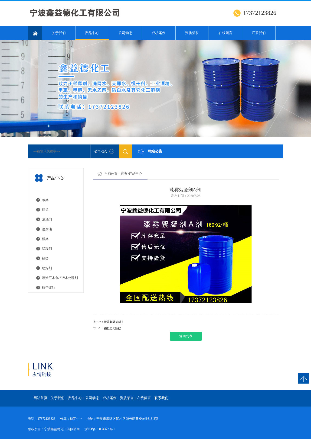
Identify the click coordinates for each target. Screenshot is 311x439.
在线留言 (225, 33)
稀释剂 (47, 248)
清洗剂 (47, 219)
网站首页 (40, 398)
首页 (124, 173)
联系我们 (259, 33)
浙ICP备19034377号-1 (100, 429)
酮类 (45, 239)
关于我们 (59, 33)
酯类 (45, 258)
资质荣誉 (192, 33)
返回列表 (185, 336)
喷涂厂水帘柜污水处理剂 (60, 278)
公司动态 (125, 33)
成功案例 (159, 33)
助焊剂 (47, 268)
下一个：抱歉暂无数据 (107, 328)
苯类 (45, 200)
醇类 (45, 209)
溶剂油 (47, 229)
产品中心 (92, 35)
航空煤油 (48, 287)
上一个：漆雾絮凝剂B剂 (108, 322)
